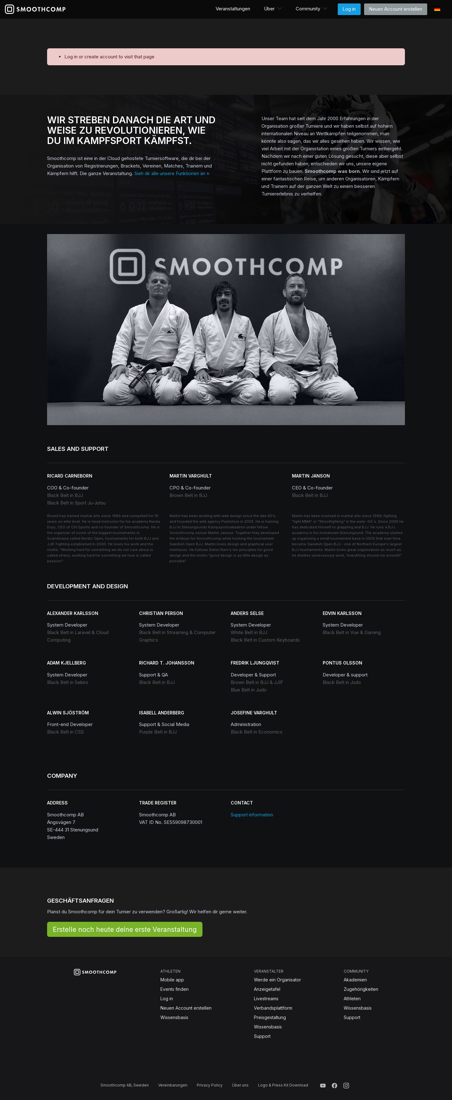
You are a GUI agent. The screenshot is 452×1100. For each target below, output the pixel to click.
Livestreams (266, 998)
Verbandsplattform (273, 1008)
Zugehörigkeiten (361, 989)
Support (262, 1036)
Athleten (352, 998)
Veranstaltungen (233, 9)
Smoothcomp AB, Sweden (124, 1085)
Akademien (355, 979)
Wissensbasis (174, 1017)
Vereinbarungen (172, 1085)
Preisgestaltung (270, 1017)
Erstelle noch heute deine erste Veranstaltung (125, 929)
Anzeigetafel (267, 989)
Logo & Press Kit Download (283, 1085)
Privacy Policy (210, 1085)
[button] (273, 9)
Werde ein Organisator (277, 979)
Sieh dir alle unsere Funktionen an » (171, 173)
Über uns (240, 1085)
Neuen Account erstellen (395, 9)
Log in (349, 9)
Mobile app (172, 979)
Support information (252, 815)
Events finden (174, 989)
